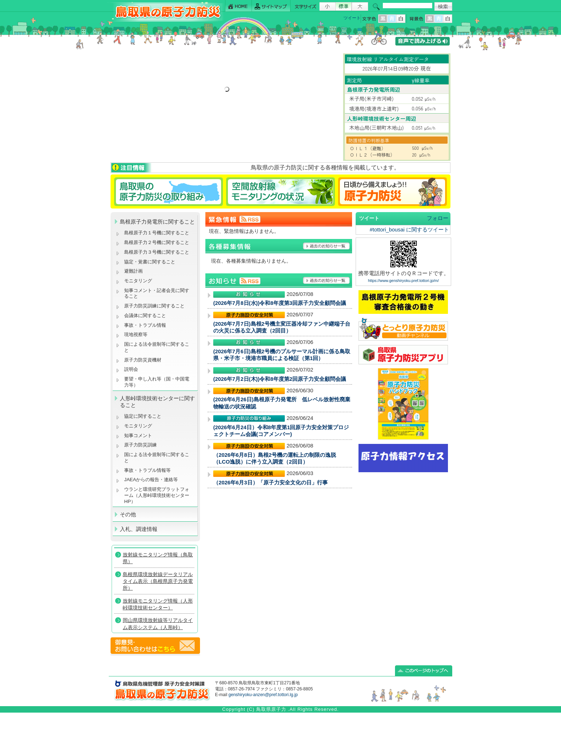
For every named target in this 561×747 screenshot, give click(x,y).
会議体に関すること (145, 315)
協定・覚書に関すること (149, 261)
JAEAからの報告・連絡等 (151, 479)
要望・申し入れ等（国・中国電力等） (156, 382)
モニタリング (138, 280)
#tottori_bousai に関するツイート (409, 230)
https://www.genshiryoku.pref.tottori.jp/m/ (403, 280)
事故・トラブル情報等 (148, 470)
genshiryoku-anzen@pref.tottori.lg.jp (263, 694)
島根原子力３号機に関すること (156, 252)
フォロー (437, 218)
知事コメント (138, 435)
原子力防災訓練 (140, 444)
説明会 (131, 369)
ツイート (352, 17)
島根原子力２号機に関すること (156, 242)
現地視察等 (135, 334)
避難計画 (133, 271)
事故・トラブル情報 (146, 325)
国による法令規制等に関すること (156, 347)
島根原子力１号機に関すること (156, 232)
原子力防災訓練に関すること (154, 305)
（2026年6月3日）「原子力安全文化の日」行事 (270, 482)
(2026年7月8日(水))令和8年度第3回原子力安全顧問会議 (279, 303)
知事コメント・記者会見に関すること (156, 293)
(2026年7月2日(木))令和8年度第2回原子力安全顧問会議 (279, 379)
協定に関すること (142, 416)
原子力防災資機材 (142, 360)
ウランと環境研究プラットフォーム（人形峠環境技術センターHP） (156, 495)
